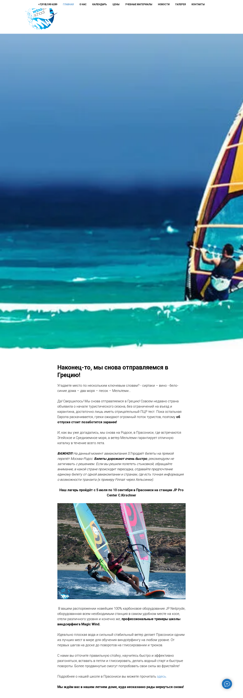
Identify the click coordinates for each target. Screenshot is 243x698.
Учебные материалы (153, 17)
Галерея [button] (195, 17)
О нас (97, 17)
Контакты (212, 17)
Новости (178, 17)
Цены (130, 17)
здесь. (162, 678)
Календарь (114, 17)
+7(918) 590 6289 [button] (79, 17)
